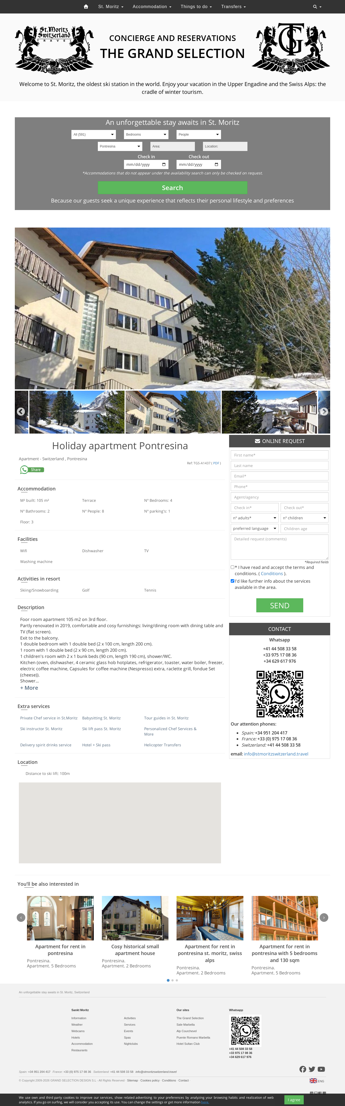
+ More (29, 687)
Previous (21, 412)
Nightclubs (131, 1043)
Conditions (272, 573)
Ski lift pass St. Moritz (101, 728)
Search (172, 187)
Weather (76, 1024)
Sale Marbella (186, 1024)
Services (129, 1024)
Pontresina (77, 458)
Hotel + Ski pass (96, 744)
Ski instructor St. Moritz (41, 728)
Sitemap (133, 1080)
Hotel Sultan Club (188, 1043)
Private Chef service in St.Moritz (49, 717)
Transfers (233, 6)
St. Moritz (110, 6)
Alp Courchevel (187, 1031)
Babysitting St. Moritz (101, 717)
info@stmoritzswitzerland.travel (276, 754)
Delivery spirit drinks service (45, 744)
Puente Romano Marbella (193, 1037)
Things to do (196, 6)
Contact (183, 1080)
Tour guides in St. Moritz (166, 717)
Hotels (75, 1037)
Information (78, 1018)
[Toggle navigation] (317, 6)
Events (128, 1031)
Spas (127, 1037)
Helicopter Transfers (162, 744)
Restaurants (79, 1050)
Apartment (29, 458)
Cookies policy (150, 1080)
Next (324, 412)
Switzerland (53, 458)
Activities (130, 1018)
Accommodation (152, 6)
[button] (119, 818)
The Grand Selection (190, 1018)
